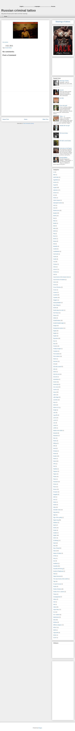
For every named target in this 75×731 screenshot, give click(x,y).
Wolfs (54, 630)
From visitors (56, 356)
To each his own (57, 584)
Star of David (56, 548)
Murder (55, 456)
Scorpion (55, 492)
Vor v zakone (56, 614)
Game (54, 358)
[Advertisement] (25, 103)
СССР (54, 637)
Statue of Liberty (57, 553)
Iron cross (55, 387)
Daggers (55, 300)
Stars (54, 550)
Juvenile (55, 399)
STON (54, 555)
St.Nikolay (55, 540)
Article (54, 197)
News (54, 461)
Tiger (54, 581)
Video (54, 607)
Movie (54, 453)
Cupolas (55, 297)
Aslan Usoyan (56, 200)
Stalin (54, 543)
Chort (54, 266)
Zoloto (54, 635)
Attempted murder (57, 202)
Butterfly (55, 246)
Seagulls (55, 494)
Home (5, 16)
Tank (54, 573)
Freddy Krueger (57, 348)
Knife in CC (56, 407)
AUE (54, 205)
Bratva (54, 241)
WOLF (54, 627)
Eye (54, 341)
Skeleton (55, 522)
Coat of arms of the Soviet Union (61, 277)
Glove (54, 371)
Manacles (55, 435)
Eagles (55, 333)
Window (55, 622)
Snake (54, 530)
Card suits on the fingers (66, 148)
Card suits (55, 254)
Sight (54, 515)
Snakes (55, 532)
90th (54, 174)
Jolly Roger (56, 397)
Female (55, 346)
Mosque (55, 451)
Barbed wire (56, 210)
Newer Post (5, 119)
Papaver (55, 471)
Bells (54, 228)
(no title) (62, 98)
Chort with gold (63, 105)
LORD (54, 428)
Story (54, 558)
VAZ (54, 601)
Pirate (54, 476)
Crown (54, 289)
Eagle (54, 330)
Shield (54, 504)
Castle (54, 259)
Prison (54, 484)
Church (55, 269)
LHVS (54, 420)
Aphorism (55, 190)
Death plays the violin (58, 310)
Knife (54, 405)
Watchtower (56, 617)
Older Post (45, 119)
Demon (55, 315)
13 (54, 172)
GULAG (62, 90)
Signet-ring (56, 520)
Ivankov (55, 389)
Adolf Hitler (56, 177)
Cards (54, 256)
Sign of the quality (57, 517)
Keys (54, 402)
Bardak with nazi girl (65, 125)
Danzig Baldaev (63, 157)
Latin (54, 412)
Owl (54, 466)
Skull (54, 525)
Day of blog (56, 305)
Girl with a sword (57, 366)
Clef (54, 274)
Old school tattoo (64, 133)
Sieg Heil (55, 512)
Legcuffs (55, 415)
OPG (54, 463)
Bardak (55, 213)
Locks (54, 425)
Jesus (54, 392)
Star (54, 545)
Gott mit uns (56, 374)
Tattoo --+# (62, 116)
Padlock (55, 468)
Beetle (54, 223)
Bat (54, 218)
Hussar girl (56, 384)
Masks (54, 440)
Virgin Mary (56, 609)
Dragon (55, 325)
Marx (54, 438)
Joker (54, 394)
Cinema (55, 271)
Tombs (54, 586)
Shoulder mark (56, 509)
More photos (5, 42)
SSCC (54, 538)
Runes (54, 489)
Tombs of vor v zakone (58, 591)
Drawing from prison (58, 328)
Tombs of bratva (57, 589)
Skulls (54, 527)
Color (54, 282)
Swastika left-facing (58, 568)
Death (54, 307)
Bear (54, 220)
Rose (54, 486)
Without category (57, 624)
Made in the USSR (57, 430)
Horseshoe (56, 379)
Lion (54, 422)
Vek (54, 604)
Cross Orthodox (57, 287)
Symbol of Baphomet (58, 571)
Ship (54, 507)
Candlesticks (56, 251)
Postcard (55, 481)
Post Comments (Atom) (28, 123)
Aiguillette (55, 179)
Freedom (55, 351)
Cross (54, 284)
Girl (54, 364)
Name (54, 458)
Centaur (55, 264)
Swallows (55, 563)
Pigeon (55, 474)
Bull (54, 243)
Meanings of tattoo (64, 80)
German (55, 361)
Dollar (54, 318)
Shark (54, 502)
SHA (54, 499)
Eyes (54, 343)
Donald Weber (8, 47)
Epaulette (55, 338)
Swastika (55, 566)
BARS (54, 215)
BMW (54, 231)
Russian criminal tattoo (18, 10)
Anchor (55, 182)
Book (54, 236)
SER (54, 497)
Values (55, 599)
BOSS (54, 238)
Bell (54, 225)
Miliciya (55, 443)
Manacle (55, 433)
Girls (54, 369)
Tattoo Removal (57, 576)
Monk (54, 448)
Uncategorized (56, 596)
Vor (54, 612)
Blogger (40, 727)
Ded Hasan (56, 312)
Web (54, 619)
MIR (54, 445)
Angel (54, 185)
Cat (54, 261)
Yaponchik (55, 632)
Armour (55, 192)
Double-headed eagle (58, 323)
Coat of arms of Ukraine (59, 279)
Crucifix (55, 295)
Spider (54, 535)
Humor (55, 382)
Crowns (55, 292)
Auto (54, 208)
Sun (54, 561)
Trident (55, 594)
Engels (55, 335)
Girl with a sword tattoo (65, 140)
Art (54, 195)
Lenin (54, 417)
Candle (55, 248)
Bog (54, 233)
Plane (54, 479)
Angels (55, 187)
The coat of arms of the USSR (60, 578)
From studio (56, 353)
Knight (54, 410)
